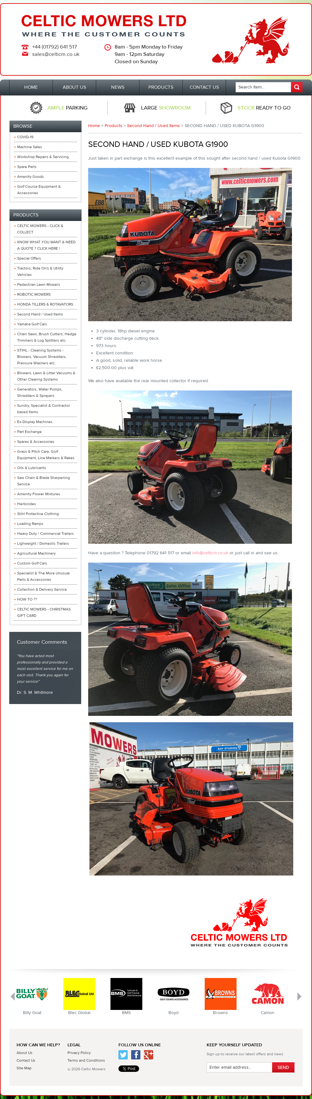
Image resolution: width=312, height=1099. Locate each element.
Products (113, 126)
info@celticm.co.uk (210, 553)
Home (94, 126)
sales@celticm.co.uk (56, 54)
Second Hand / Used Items (153, 126)
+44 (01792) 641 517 (54, 46)
